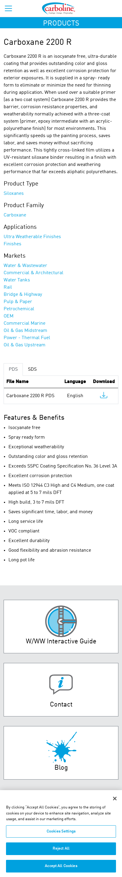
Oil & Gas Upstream (24, 345)
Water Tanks (17, 280)
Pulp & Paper (18, 301)
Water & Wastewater (25, 265)
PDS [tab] (13, 369)
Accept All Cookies (61, 869)
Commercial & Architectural (33, 273)
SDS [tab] (32, 369)
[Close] (114, 801)
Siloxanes (14, 193)
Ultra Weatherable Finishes (32, 237)
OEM (9, 316)
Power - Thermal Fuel (27, 338)
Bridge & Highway (23, 294)
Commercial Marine (24, 323)
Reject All (61, 852)
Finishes (12, 244)
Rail (8, 287)
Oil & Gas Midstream (25, 330)
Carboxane (15, 215)
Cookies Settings (61, 835)
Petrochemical (19, 309)
